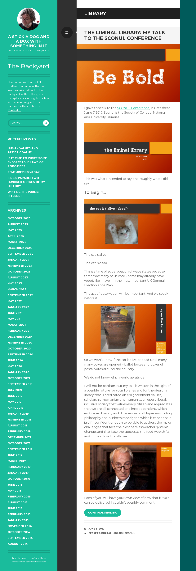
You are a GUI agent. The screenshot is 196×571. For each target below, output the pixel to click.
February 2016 (19, 496)
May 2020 (15, 366)
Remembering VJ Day (24, 172)
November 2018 (20, 419)
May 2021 (14, 319)
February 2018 (19, 431)
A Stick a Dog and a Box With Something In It (29, 41)
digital (106, 533)
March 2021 (17, 325)
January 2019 (18, 413)
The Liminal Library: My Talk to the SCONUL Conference (124, 35)
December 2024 (20, 248)
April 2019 (16, 407)
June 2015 (15, 508)
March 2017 (17, 461)
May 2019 (14, 402)
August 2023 (18, 277)
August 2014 (18, 544)
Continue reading (102, 512)
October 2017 (19, 443)
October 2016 (19, 478)
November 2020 (20, 342)
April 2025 (16, 236)
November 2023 (20, 265)
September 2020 (20, 354)
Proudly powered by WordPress (28, 558)
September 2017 (20, 449)
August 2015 (17, 502)
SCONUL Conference (133, 108)
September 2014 (20, 538)
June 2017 (15, 455)
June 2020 (15, 360)
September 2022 (20, 295)
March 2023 (17, 289)
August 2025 (18, 224)
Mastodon (14, 110)
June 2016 (15, 484)
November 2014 (20, 526)
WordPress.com (38, 561)
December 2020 (20, 336)
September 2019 (20, 384)
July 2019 (15, 390)
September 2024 (20, 254)
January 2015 (18, 520)
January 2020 (18, 372)
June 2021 (15, 313)
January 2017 (18, 473)
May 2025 (15, 230)
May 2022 (15, 301)
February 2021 (19, 330)
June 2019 (15, 396)
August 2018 (18, 425)
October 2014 (19, 532)
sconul (129, 533)
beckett (94, 533)
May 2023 (15, 283)
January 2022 (18, 307)
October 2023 (19, 271)
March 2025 (17, 242)
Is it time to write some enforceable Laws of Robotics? (27, 162)
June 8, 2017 (96, 528)
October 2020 (19, 348)
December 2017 (19, 437)
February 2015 (19, 514)
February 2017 (19, 467)
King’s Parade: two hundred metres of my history (26, 182)
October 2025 (19, 218)
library (118, 533)
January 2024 (18, 259)
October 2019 (19, 378)
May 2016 (14, 490)
